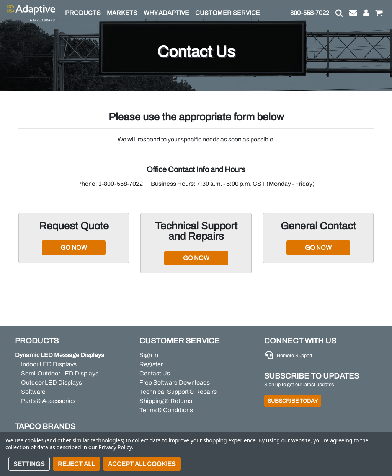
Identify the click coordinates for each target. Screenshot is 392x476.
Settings (29, 464)
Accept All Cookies (142, 464)
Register (151, 364)
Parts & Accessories (48, 401)
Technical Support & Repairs (178, 391)
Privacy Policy (115, 447)
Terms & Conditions (166, 410)
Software (33, 391)
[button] (339, 13)
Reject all (76, 464)
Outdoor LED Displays (51, 382)
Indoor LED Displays (49, 364)
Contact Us (154, 373)
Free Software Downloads (174, 382)
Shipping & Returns (165, 401)
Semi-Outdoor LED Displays (59, 373)
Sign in (148, 355)
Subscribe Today (293, 401)
